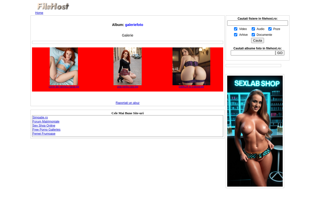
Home (39, 13)
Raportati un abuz (128, 103)
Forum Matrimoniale (46, 121)
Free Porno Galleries (47, 129)
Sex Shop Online (44, 125)
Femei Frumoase (44, 133)
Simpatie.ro (40, 117)
